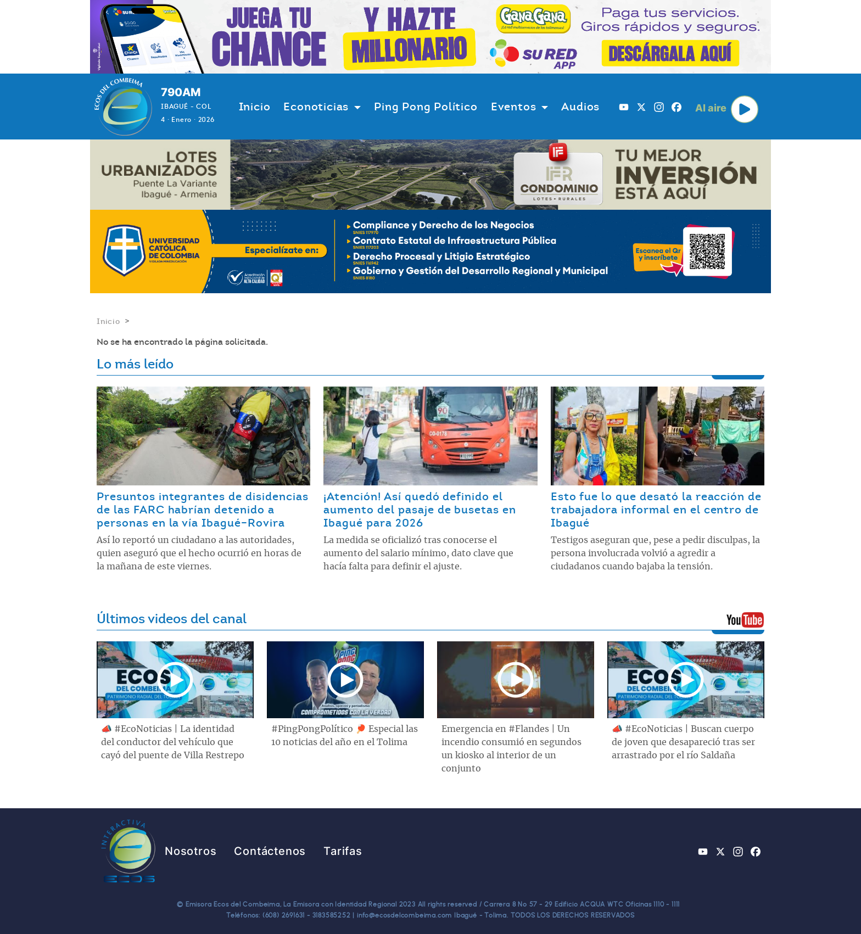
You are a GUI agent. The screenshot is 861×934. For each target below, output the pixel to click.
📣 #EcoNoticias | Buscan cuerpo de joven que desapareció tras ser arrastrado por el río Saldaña (683, 742)
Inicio (255, 106)
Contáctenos (270, 851)
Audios (580, 106)
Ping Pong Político (425, 106)
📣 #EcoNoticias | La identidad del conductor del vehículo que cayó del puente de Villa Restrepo (172, 742)
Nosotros (190, 851)
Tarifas (342, 851)
